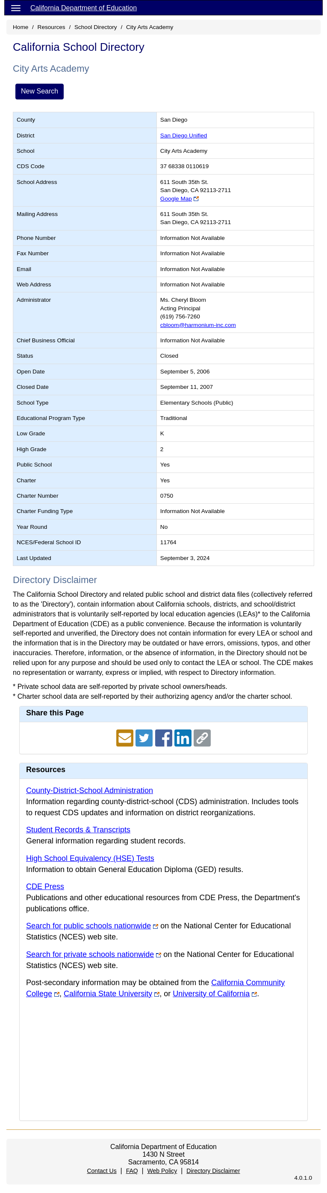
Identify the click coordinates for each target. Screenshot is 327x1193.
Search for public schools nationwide (88, 926)
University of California (211, 993)
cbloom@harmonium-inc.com (198, 325)
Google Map (176, 198)
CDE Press (45, 886)
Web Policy (162, 1170)
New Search (39, 91)
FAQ (132, 1170)
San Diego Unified (183, 135)
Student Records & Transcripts (78, 829)
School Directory (95, 27)
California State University (108, 993)
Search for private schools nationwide (90, 954)
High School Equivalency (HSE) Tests (90, 858)
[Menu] (15, 7)
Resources (51, 27)
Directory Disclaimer (213, 1170)
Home (20, 27)
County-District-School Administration (89, 790)
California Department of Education (83, 8)
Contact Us (101, 1170)
